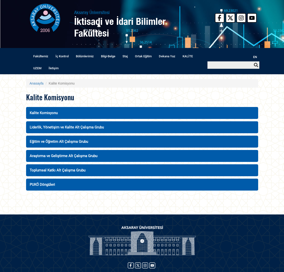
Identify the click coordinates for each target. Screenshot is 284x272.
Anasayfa (37, 83)
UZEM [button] (37, 68)
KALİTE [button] (188, 56)
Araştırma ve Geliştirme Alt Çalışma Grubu (63, 156)
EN (255, 57)
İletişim (54, 68)
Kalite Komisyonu (44, 113)
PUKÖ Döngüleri (42, 184)
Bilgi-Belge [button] (108, 56)
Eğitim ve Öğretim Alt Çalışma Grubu (59, 141)
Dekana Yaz (167, 56)
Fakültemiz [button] (40, 56)
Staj (125, 56)
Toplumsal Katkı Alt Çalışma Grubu (57, 170)
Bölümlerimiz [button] (85, 56)
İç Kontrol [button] (62, 56)
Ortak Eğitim (143, 56)
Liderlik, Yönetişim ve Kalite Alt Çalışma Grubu (67, 127)
